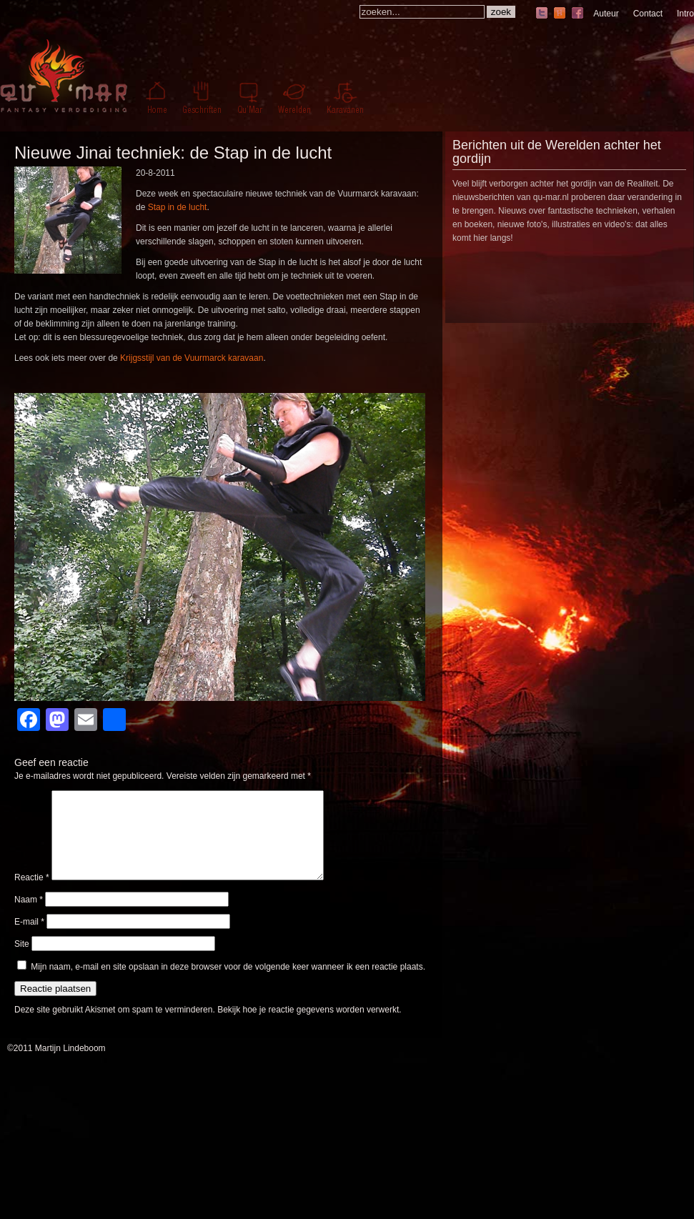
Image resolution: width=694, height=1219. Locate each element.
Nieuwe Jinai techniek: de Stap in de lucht (173, 152)
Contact (648, 14)
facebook (577, 14)
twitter (541, 14)
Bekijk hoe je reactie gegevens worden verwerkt (308, 1027)
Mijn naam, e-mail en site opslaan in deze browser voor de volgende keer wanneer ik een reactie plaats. (228, 984)
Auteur (605, 14)
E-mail (29, 939)
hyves (559, 14)
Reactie (31, 895)
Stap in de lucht (177, 207)
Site (21, 961)
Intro (685, 14)
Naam (28, 917)
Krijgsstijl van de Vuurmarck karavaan (191, 358)
